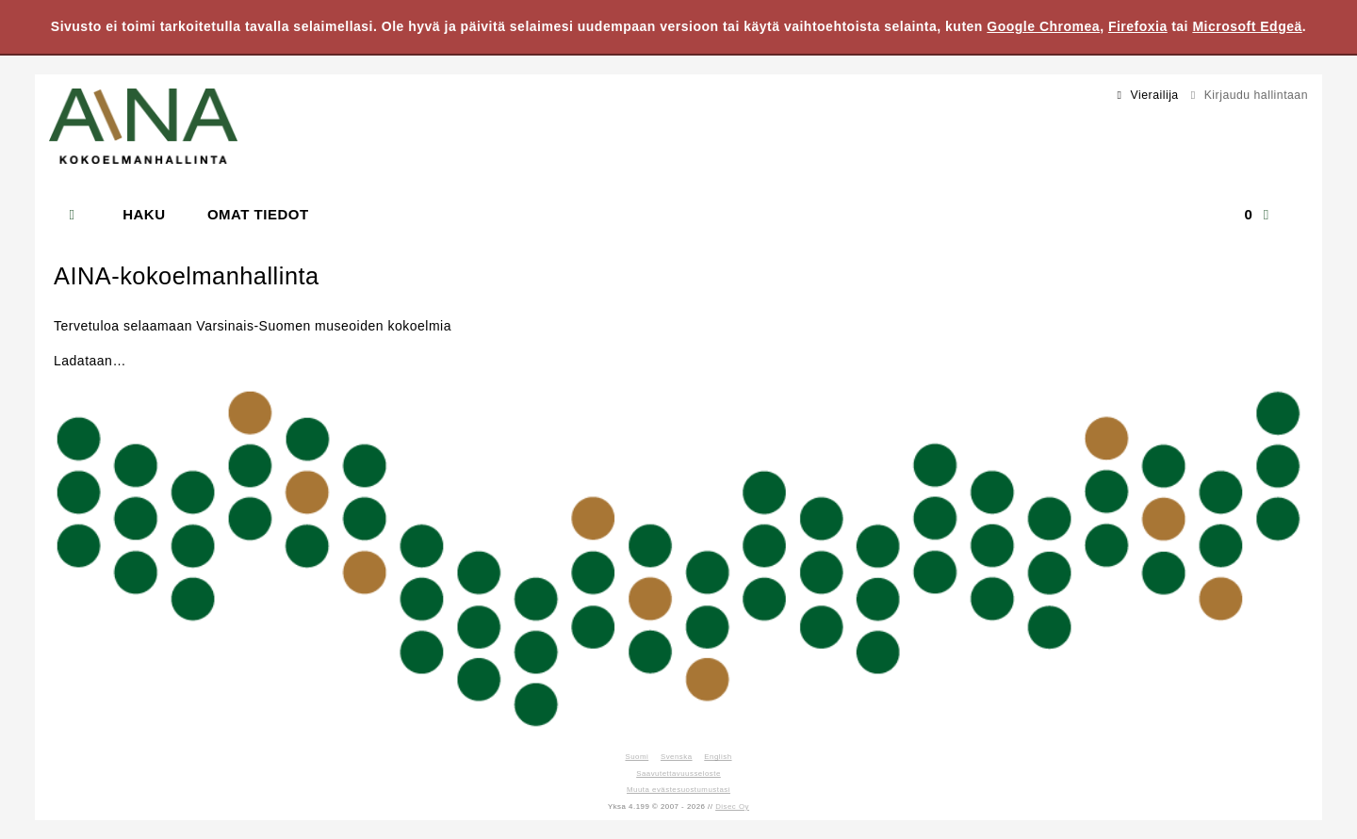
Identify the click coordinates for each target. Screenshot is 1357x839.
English (717, 756)
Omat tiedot (258, 214)
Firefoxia (1138, 26)
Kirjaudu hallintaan (1246, 95)
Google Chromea (1043, 26)
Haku (144, 214)
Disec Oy (732, 806)
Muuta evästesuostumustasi (678, 789)
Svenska (677, 756)
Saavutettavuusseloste (678, 773)
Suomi (636, 756)
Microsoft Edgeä (1246, 26)
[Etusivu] (81, 215)
